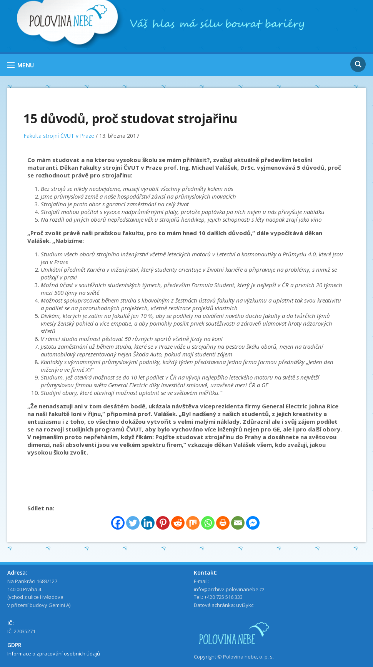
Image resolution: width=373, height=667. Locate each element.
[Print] (223, 523)
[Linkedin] (148, 523)
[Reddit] (178, 523)
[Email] (238, 523)
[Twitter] (133, 523)
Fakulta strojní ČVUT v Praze (58, 135)
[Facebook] (118, 523)
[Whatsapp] (208, 523)
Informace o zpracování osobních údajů (53, 653)
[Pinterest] (163, 523)
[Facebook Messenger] (253, 523)
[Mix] (193, 523)
